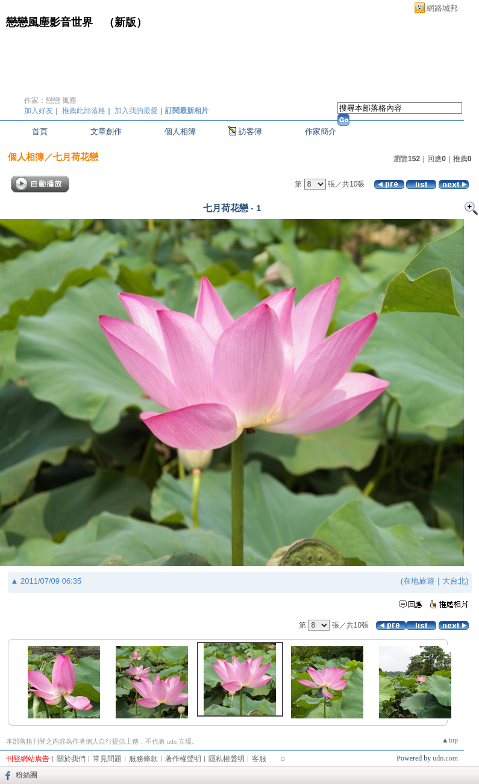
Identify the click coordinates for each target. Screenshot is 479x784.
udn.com (445, 758)
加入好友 (38, 110)
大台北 (454, 580)
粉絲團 (26, 775)
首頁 (40, 131)
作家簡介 (320, 131)
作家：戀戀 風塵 (50, 100)
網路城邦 (442, 8)
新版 (125, 22)
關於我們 (71, 759)
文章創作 (106, 131)
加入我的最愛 (136, 110)
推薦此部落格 (83, 110)
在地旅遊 (418, 580)
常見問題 (107, 759)
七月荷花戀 (75, 157)
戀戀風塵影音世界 (49, 22)
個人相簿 (180, 131)
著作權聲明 (183, 759)
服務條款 (143, 759)
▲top (450, 740)
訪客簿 (250, 131)
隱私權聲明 (226, 759)
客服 (259, 759)
